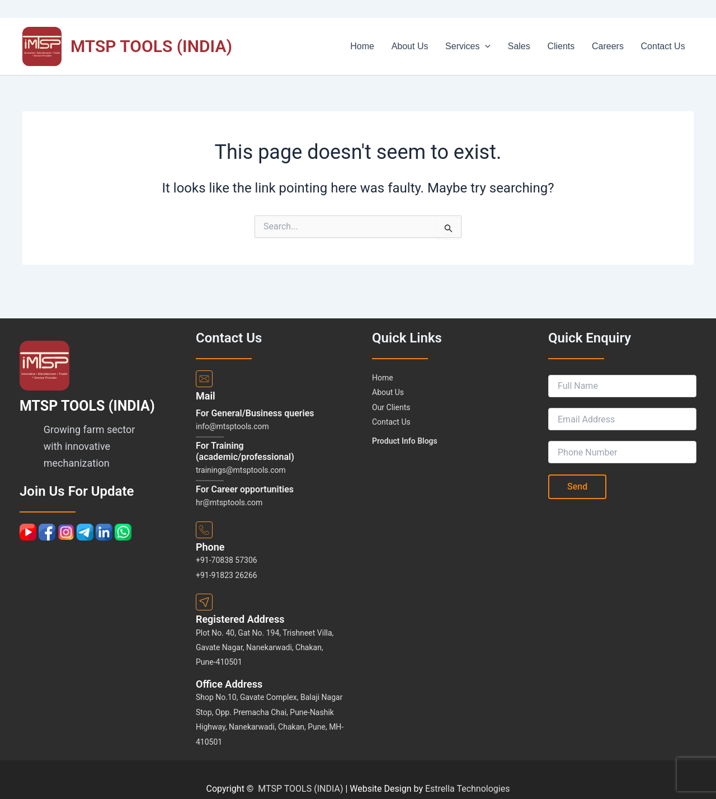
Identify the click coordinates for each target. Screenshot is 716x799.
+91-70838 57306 (226, 560)
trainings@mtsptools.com (241, 470)
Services (484, 46)
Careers (613, 46)
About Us (430, 46)
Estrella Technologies (467, 788)
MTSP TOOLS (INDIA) (151, 46)
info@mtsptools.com (232, 426)
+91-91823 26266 (226, 575)
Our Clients (391, 407)
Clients (570, 46)
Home (387, 46)
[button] (501, 46)
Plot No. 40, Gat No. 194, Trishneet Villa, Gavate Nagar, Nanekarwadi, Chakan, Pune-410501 (264, 647)
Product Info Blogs (404, 440)
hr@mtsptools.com (229, 502)
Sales (532, 46)
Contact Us (665, 46)
